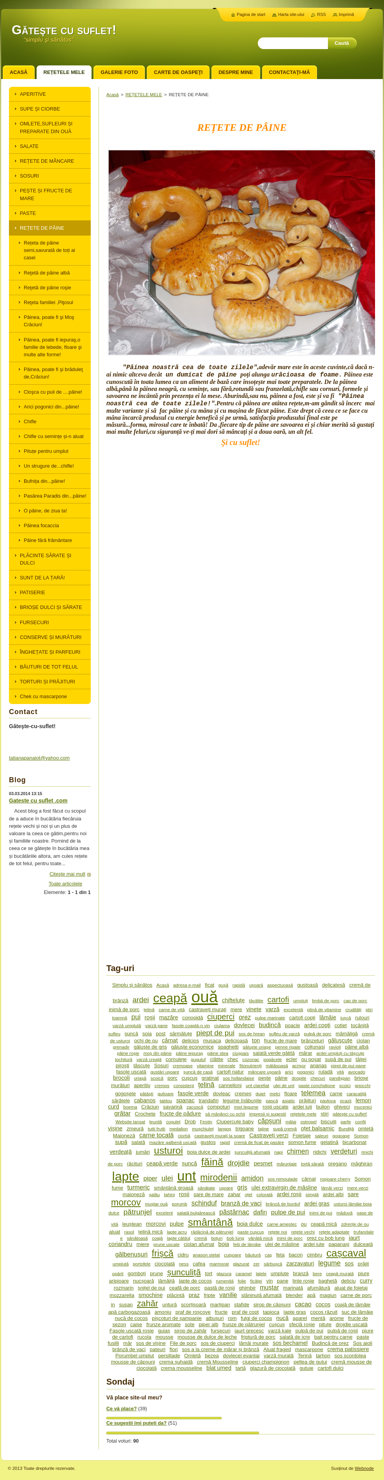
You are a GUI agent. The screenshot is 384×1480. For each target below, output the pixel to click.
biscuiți (328, 1122)
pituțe (325, 1324)
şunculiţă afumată (252, 1151)
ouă (204, 997)
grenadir (121, 1046)
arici (289, 1071)
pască (272, 1100)
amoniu (163, 1312)
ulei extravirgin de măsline (284, 1187)
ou (304, 1224)
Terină (305, 1356)
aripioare (119, 1281)
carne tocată (156, 1135)
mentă (318, 1318)
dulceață (363, 1244)
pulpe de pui (288, 1212)
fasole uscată (131, 1072)
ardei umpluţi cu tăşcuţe (340, 1053)
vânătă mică (260, 1238)
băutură (253, 1254)
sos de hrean (252, 1033)
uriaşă (140, 1078)
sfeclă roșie (302, 1324)
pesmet (263, 1163)
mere (236, 1009)
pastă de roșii (219, 1288)
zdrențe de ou (355, 1224)
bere (317, 1273)
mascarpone (309, 1349)
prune (156, 1273)
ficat (209, 985)
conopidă (192, 1018)
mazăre (168, 1017)
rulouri (362, 1018)
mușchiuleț (203, 1128)
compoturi (218, 1107)
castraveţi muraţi (207, 1009)
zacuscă (195, 1106)
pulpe (177, 1224)
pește (264, 1078)
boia (223, 1244)
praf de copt (245, 1312)
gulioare (165, 1093)
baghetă (328, 1281)
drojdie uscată (352, 1324)
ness (184, 1263)
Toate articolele (65, 884)
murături (120, 1085)
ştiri (368, 1009)
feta (280, 1255)
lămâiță (166, 1281)
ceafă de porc (185, 1288)
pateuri (158, 1349)
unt (186, 1175)
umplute (280, 1273)
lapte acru (177, 1231)
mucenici (363, 1106)
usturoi (168, 1150)
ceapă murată (340, 1273)
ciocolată (165, 1264)
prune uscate (166, 1244)
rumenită (224, 1280)
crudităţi (353, 1009)
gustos (208, 1142)
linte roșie (303, 1281)
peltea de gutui (310, 1362)
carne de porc (356, 1295)
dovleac (222, 1093)
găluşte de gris (150, 1047)
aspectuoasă (280, 984)
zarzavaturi (300, 1263)
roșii (184, 1194)
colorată (265, 1194)
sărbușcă (273, 1263)
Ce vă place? (121, 1408)
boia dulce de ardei (208, 1152)
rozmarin (124, 1288)
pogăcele (272, 1059)
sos (349, 1263)
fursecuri (220, 1331)
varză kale (279, 1331)
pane (282, 1281)
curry (366, 1281)
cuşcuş (189, 1078)
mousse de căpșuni (133, 1362)
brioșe (361, 1078)
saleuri (321, 1135)
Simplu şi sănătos (132, 985)
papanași (339, 1244)
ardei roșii (289, 1194)
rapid (225, 1142)
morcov (126, 1202)
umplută (121, 1263)
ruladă (326, 1072)
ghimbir (247, 1288)
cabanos (144, 1100)
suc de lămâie (357, 1312)
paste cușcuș (251, 1231)
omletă (365, 1129)
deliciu (348, 1281)
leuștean (132, 1224)
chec (232, 1059)
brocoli (121, 1078)
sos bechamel (290, 1343)
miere (142, 1244)
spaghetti (228, 1047)
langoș (224, 1128)
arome (336, 1318)
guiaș (164, 1331)
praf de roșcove (192, 1312)
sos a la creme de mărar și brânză (220, 1349)
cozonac (250, 1059)
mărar (305, 1053)
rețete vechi (303, 1231)
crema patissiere (348, 1349)
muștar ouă (156, 1203)
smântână (210, 1222)
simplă (312, 1194)
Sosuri (161, 1065)
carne (336, 1093)
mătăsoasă (277, 1065)
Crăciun (150, 1107)
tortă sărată (312, 1163)
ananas (318, 1065)
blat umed (218, 1368)
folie (242, 1280)
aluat (114, 1232)
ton (256, 1040)
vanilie (228, 1294)
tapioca (271, 1312)
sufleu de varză (284, 1033)
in (113, 1305)
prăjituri (307, 1100)
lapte (125, 1176)
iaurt (354, 1238)
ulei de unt (283, 1085)
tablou (166, 1100)
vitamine (205, 1065)
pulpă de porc (317, 1033)
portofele (141, 1263)
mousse (164, 1337)
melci (275, 1093)
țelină (206, 1085)
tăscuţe (142, 1065)
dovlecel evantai (241, 1356)
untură (169, 1305)
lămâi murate (254, 1343)
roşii (149, 1017)
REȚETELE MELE (143, 94)
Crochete (145, 1114)
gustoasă (307, 985)
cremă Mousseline (217, 1362)
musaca (212, 1041)
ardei (140, 1000)
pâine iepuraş (189, 1053)
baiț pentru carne (333, 1337)
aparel (300, 1318)
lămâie (327, 1017)
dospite (299, 1078)
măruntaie (287, 1163)
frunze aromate (163, 1324)
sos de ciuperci (218, 1343)
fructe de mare (280, 1041)
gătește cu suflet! (350, 1113)
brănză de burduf (283, 1203)
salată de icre (295, 1337)
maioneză (134, 1194)
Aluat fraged (277, 1349)
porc (172, 1078)
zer (256, 1263)
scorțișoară (193, 1305)
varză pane (156, 1025)
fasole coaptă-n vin (191, 1025)
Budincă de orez (330, 1343)
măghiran (361, 1164)
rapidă (239, 984)
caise (136, 1324)
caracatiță (356, 1093)
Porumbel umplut (134, 1356)
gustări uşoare (164, 1071)
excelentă (293, 1009)
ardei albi (333, 1194)
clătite (216, 1059)
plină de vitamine (324, 1009)
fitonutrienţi (251, 1065)
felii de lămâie (247, 1244)
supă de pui (338, 1059)
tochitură (123, 1059)
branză (300, 1273)
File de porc (183, 1343)
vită (340, 1071)
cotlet (341, 1025)
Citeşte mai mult (67, 874)
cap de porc (355, 1000)
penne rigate (288, 1046)
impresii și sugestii (267, 1113)
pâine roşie (128, 1053)
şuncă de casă (198, 1071)
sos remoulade (282, 1178)
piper (150, 1178)
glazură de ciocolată (273, 1368)
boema (130, 1106)
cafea (199, 1264)
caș (268, 1254)
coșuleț (173, 1121)
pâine (281, 1078)
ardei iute (313, 1244)
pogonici (306, 1071)
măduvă (344, 1212)
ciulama (222, 1025)
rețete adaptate (334, 1231)
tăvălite (256, 1000)
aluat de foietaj (351, 1288)
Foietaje (301, 1136)
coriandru (120, 1244)
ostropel (308, 1121)
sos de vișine (151, 1343)
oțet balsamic (318, 1128)
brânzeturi (312, 1041)
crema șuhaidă (176, 1362)
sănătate (206, 1187)
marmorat (219, 1263)
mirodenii (218, 1177)
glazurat (241, 1263)
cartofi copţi (302, 1018)
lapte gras (295, 1312)
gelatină (329, 1142)
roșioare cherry (335, 1178)
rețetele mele (303, 1113)
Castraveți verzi (268, 1135)
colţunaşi (315, 1047)
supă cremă (285, 1128)
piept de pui (215, 1033)
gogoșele (125, 1093)
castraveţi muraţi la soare (219, 1135)
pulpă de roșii (343, 1331)
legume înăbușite (242, 1100)
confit (360, 1121)
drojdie (238, 1163)
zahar (234, 1194)
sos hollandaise (238, 1078)
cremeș (243, 1093)
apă (311, 1295)
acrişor (299, 1065)
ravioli (335, 1046)
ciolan (363, 1041)
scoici (345, 1085)
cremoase (183, 1065)
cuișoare (232, 1254)
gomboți (137, 1273)
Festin (206, 1121)
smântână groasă (173, 1188)
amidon (252, 1178)
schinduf (204, 1203)
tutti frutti (157, 1128)
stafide (241, 1305)
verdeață (121, 1152)
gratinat (210, 1078)
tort (208, 1273)
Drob (190, 1122)
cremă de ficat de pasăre (259, 1142)
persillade (169, 1356)
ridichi (319, 1152)
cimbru (314, 1255)
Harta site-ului (291, 14)
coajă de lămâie (352, 1305)
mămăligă (347, 1034)
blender (294, 1295)
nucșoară (143, 1281)
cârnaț (309, 1179)
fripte (209, 1295)
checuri (317, 1078)
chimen (298, 1151)
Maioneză (124, 1136)
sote (190, 1324)
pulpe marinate (270, 1017)
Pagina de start (251, 14)
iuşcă (345, 1017)
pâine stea (217, 1053)
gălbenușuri (131, 1254)
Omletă (192, 1356)
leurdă (155, 1121)
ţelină (149, 1009)
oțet (248, 1194)
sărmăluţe (181, 1034)
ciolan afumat (199, 1244)
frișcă (163, 1253)
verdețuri (344, 1151)
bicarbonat (354, 1142)
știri (324, 1114)
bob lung (235, 1238)
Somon (361, 1135)
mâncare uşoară (264, 1071)
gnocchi (362, 1085)
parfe (345, 1121)
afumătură (318, 1288)
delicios (190, 1041)
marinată (293, 1288)
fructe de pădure (180, 1113)
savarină (173, 1107)
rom (232, 1318)
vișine (115, 1128)
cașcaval (346, 1253)
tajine (263, 1128)
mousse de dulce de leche (207, 1337)
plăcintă (175, 1295)
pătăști (146, 1093)
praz (193, 1295)
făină (212, 1162)
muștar (269, 1287)
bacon (296, 1255)
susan (126, 1305)
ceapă (170, 998)
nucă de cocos (131, 1318)
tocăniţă (360, 1025)
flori (173, 1349)
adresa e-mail (187, 984)
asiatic (288, 1100)
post (161, 1034)
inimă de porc (124, 1009)
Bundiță (346, 1128)
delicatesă (333, 985)
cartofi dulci (330, 1368)
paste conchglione (316, 1085)
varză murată (279, 1356)
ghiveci (342, 1107)
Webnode (364, 1468)
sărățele (121, 1100)
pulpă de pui (310, 1331)
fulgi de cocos (256, 1318)
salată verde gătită (273, 1053)
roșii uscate (275, 1107)
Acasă (112, 94)
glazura (224, 1273)
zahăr (147, 1303)
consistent (184, 1085)
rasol (129, 1231)
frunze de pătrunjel (243, 1324)
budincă (270, 1024)
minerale (226, 1065)
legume (329, 1263)
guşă (223, 984)
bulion (323, 1107)
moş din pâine (157, 1053)
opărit (117, 1273)
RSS (321, 14)
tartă (241, 1368)
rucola (144, 1337)
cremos (162, 1085)
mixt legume (246, 1106)
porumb (179, 1203)
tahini (169, 1194)
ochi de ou (146, 1041)
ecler (291, 1059)
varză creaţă (149, 1059)
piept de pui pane (348, 1065)
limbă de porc (325, 1000)
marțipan (220, 1305)
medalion (178, 1128)
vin (269, 1281)
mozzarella (121, 1295)
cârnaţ (170, 1040)
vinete (253, 1009)
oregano (337, 1164)
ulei (167, 1178)
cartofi (278, 999)
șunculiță (184, 1272)
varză (273, 1009)
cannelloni (229, 1085)
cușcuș (277, 1324)
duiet (260, 1093)
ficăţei (256, 1280)
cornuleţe (176, 1059)
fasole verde (193, 1093)
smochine (150, 1295)
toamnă (119, 1017)
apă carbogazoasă (129, 1312)
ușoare (226, 1187)
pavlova (328, 1100)
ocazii (346, 1100)
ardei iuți (302, 1107)
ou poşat (311, 1059)
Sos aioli (362, 1343)
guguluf (198, 1059)
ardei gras (316, 1203)
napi (278, 1151)
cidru (183, 1255)
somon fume (302, 1142)
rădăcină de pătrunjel (212, 1231)
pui (135, 1017)
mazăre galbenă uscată (172, 1142)
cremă (200, 1238)
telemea (313, 1093)
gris (242, 1187)
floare (290, 1093)
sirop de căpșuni (272, 1305)
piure (363, 1273)
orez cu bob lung (326, 1238)
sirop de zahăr (190, 1331)
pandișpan (339, 1078)
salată (138, 1142)
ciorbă (184, 1135)
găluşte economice (192, 1047)
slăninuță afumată (261, 1295)
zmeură (135, 1129)
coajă (157, 1238)
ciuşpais (241, 1053)
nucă (282, 1318)
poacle (292, 1025)
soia (146, 1034)
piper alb (208, 1324)
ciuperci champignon (266, 1362)
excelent (164, 1212)
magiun (328, 1295)
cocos (322, 1304)
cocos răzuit (323, 1312)
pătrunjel (137, 1212)
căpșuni (269, 1121)
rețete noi (277, 1231)
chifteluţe (233, 1000)
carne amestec (282, 1224)
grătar (122, 1113)
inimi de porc (290, 1238)
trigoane (244, 1129)
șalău (154, 1194)
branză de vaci (241, 1203)
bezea (212, 1356)
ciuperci (220, 1016)
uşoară (256, 984)
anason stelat (206, 1254)
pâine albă (357, 1047)
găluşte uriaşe (257, 1046)
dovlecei (244, 1025)
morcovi (156, 1224)
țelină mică (150, 1232)
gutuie (306, 1368)
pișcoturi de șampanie (177, 1318)
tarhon (323, 1356)
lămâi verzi (332, 1187)
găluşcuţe (340, 1040)
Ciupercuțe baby (235, 1122)
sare (353, 1194)
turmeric (138, 1187)
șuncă (189, 1163)
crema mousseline (182, 1368)
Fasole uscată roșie (131, 1331)
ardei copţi (317, 1025)
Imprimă (346, 14)
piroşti (122, 1065)
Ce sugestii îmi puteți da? (136, 1423)
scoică (156, 1078)
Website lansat (130, 1121)
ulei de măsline (282, 1244)
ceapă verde (162, 1163)
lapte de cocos (195, 1281)
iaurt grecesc (249, 1331)
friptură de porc (258, 1337)
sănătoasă (137, 1238)
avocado (356, 1071)
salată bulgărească (196, 1212)
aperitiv (142, 1085)
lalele (261, 1273)
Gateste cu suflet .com (38, 800)
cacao (303, 1304)
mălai (290, 1121)
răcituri (134, 1164)
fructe (221, 1312)
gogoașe (341, 1135)
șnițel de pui (151, 1288)
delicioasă (236, 1041)
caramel (244, 1273)
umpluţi (300, 1000)
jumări (143, 1152)
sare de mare (209, 1194)
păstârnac (234, 1212)
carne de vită (172, 1009)
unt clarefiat (257, 1085)
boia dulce (249, 1224)
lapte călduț (178, 1238)
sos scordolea (350, 1356)
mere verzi (357, 1187)
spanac (185, 1100)
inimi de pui (320, 1212)
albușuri (215, 1318)
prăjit (363, 1264)
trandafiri (208, 1100)
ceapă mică (324, 1224)
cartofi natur (230, 1072)
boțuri (216, 1238)
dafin (260, 1212)
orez (245, 1017)
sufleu (114, 1033)
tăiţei (361, 1059)
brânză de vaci (128, 1349)
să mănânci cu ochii (225, 1113)
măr (127, 1343)
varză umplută (127, 1025)
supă (121, 1142)
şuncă (131, 1034)
